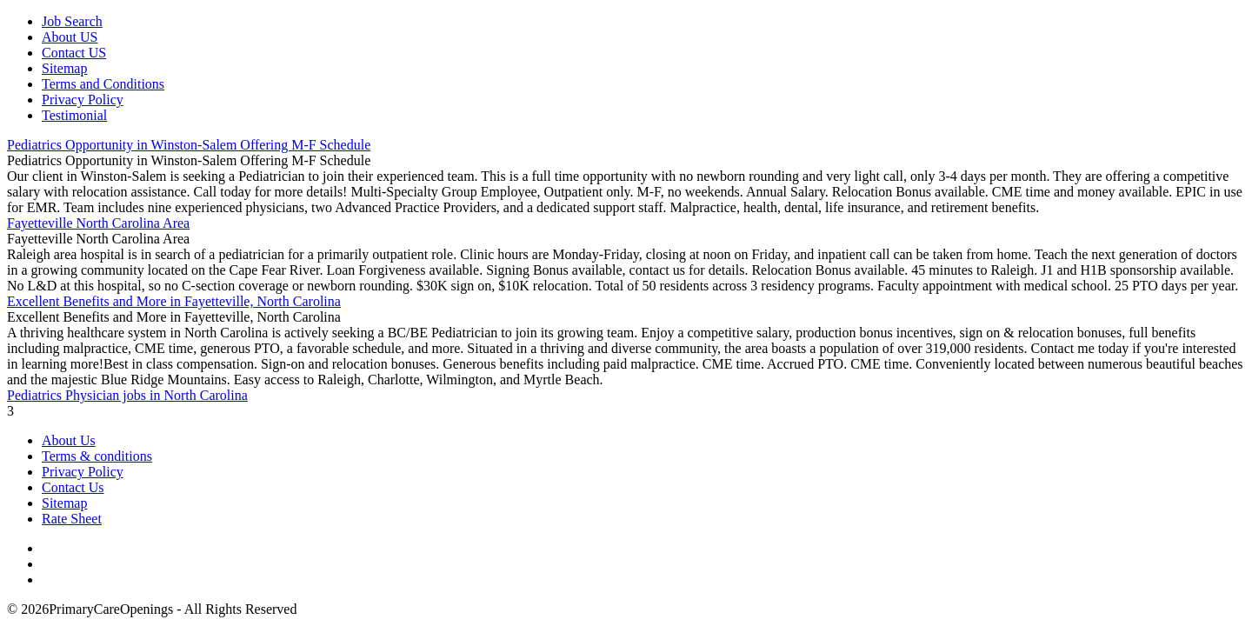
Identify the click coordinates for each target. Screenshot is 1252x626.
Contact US (74, 52)
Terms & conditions (97, 456)
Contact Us (73, 487)
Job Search (72, 21)
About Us (69, 440)
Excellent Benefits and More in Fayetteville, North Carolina (174, 301)
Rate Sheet (72, 518)
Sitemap (64, 68)
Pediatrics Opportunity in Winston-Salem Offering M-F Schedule (188, 144)
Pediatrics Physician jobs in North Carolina (127, 395)
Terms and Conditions (103, 84)
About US (69, 37)
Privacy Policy (82, 99)
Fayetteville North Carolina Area (98, 223)
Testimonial (74, 115)
